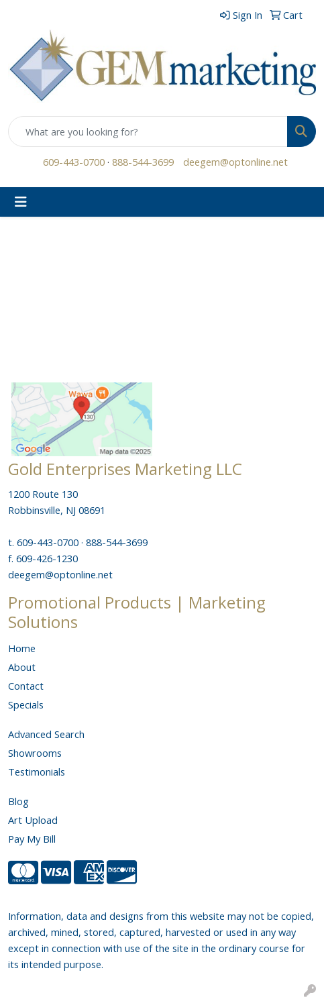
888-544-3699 (143, 161)
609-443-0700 (74, 161)
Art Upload (33, 820)
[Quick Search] (148, 131)
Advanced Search (46, 734)
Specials (26, 704)
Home (22, 648)
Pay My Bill (32, 838)
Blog (18, 801)
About (22, 667)
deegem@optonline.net (235, 161)
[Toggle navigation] (21, 202)
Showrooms (35, 752)
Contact (26, 685)
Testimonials (36, 771)
